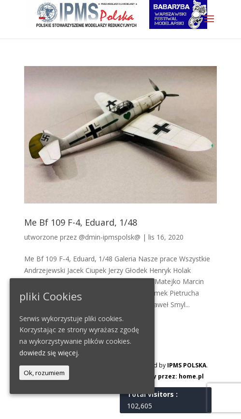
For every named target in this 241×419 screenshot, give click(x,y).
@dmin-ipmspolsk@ (110, 237)
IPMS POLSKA (186, 365)
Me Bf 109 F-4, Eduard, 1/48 (80, 222)
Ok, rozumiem (44, 372)
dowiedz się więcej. (49, 352)
